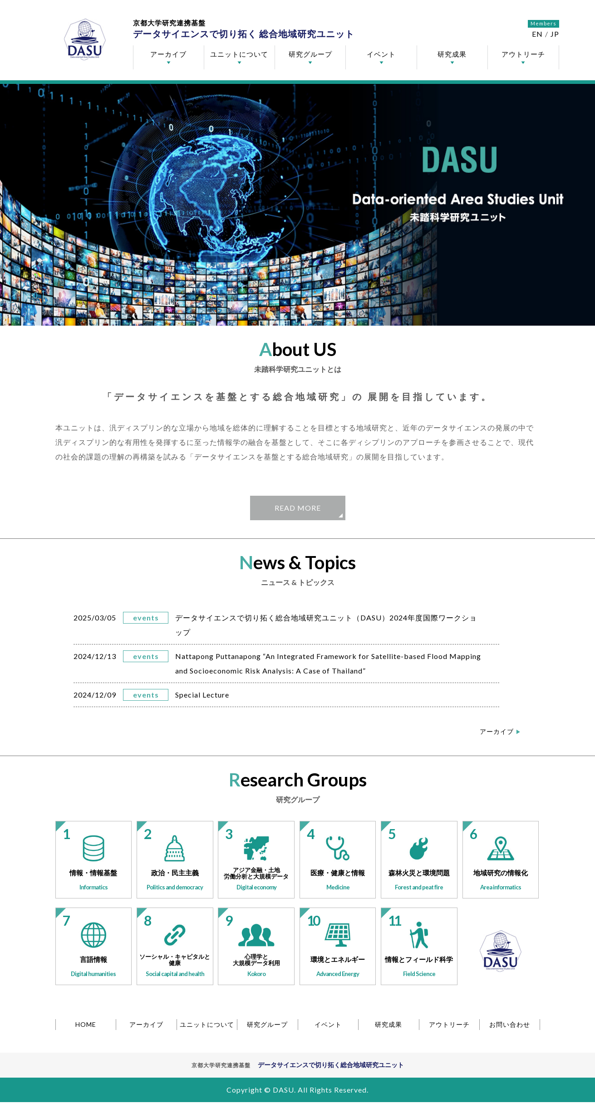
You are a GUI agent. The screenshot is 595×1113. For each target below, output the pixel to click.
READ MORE (298, 507)
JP (555, 33)
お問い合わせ (509, 1024)
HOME (85, 1024)
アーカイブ (168, 54)
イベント (381, 54)
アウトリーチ (523, 54)
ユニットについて (239, 54)
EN (537, 33)
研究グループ (310, 54)
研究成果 (452, 54)
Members (543, 23)
